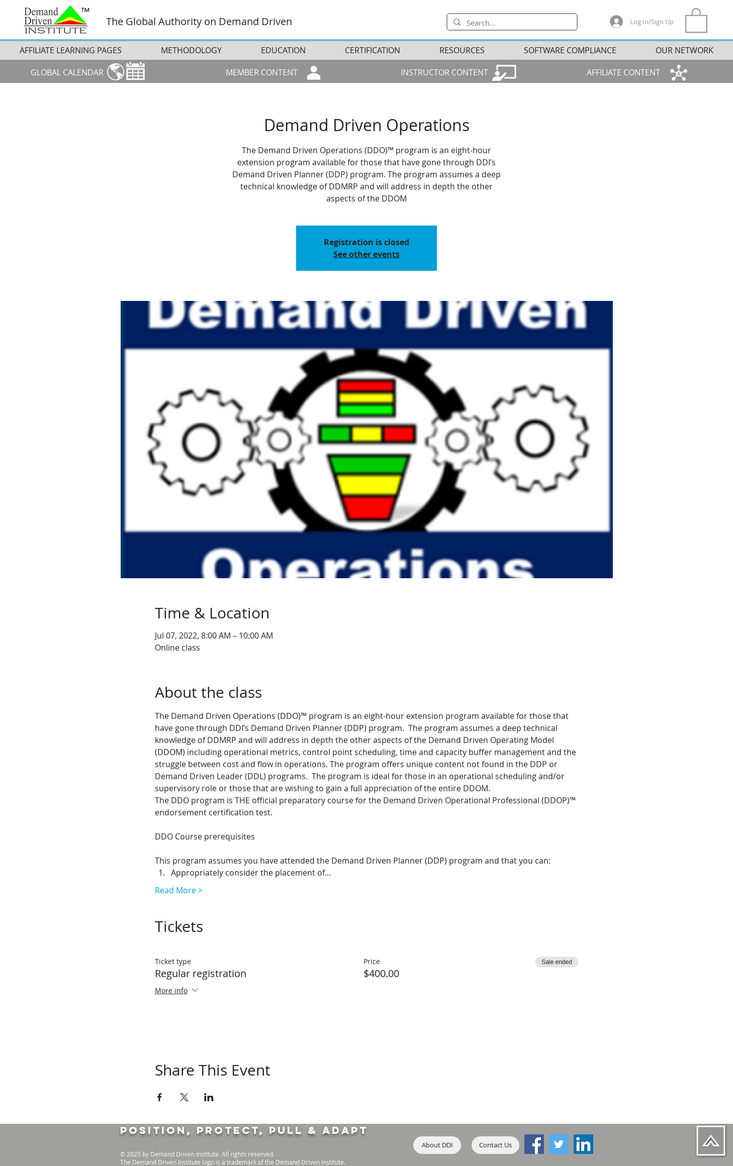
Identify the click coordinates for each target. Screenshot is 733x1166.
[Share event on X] (184, 1097)
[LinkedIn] (583, 1144)
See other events (366, 254)
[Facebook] (534, 1144)
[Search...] (511, 23)
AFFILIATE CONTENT (623, 72)
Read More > (179, 890)
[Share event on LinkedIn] (209, 1097)
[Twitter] (559, 1144)
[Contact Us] (495, 1145)
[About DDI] (437, 1145)
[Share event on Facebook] (159, 1097)
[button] (696, 20)
